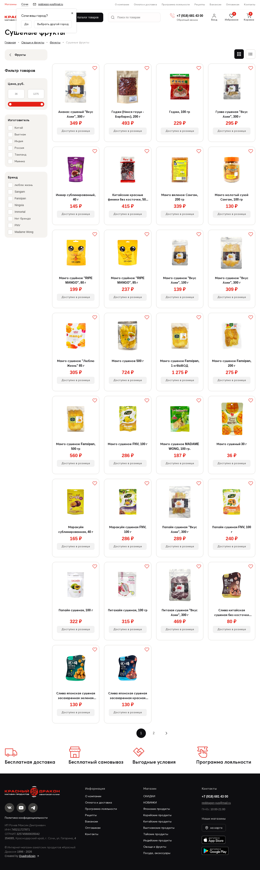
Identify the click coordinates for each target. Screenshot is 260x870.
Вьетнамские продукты (159, 829)
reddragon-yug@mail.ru (216, 804)
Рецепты (199, 4)
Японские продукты (156, 810)
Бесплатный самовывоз (96, 764)
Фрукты (55, 42)
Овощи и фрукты (32, 42)
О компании (122, 4)
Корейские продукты (157, 817)
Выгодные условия (154, 764)
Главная (10, 42)
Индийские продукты (157, 842)
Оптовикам (232, 4)
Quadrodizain (27, 858)
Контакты (249, 4)
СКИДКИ (149, 798)
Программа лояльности (176, 4)
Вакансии (215, 4)
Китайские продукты (157, 823)
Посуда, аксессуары (156, 855)
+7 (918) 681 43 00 (215, 798)
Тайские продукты (155, 836)
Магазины (11, 4)
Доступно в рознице (75, 131)
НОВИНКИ (150, 804)
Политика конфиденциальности (26, 819)
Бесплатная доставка (30, 764)
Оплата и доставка (145, 4)
